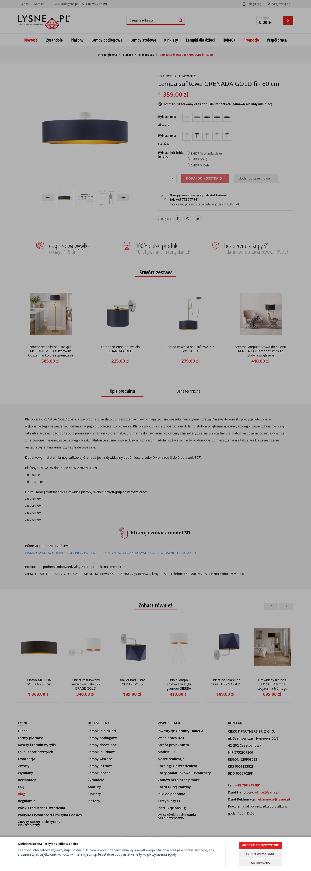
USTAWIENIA (260, 862)
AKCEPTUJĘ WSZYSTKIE (260, 845)
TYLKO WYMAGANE (260, 854)
